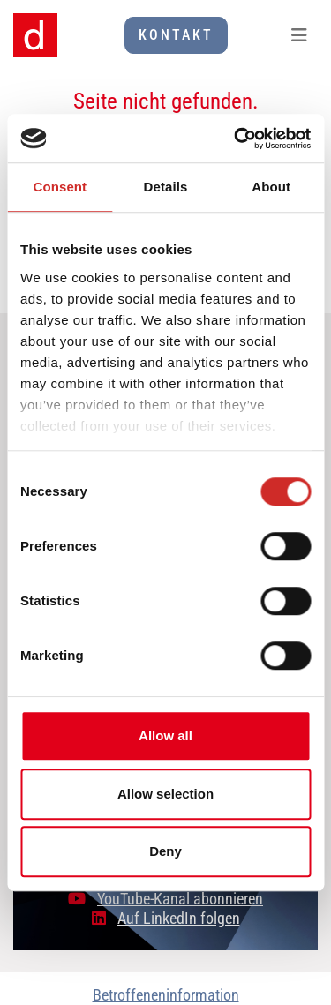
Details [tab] (166, 186)
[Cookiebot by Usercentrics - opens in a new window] (236, 138)
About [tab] (271, 186)
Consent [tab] (60, 186)
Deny (165, 851)
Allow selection (165, 793)
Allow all (165, 735)
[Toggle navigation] (299, 35)
